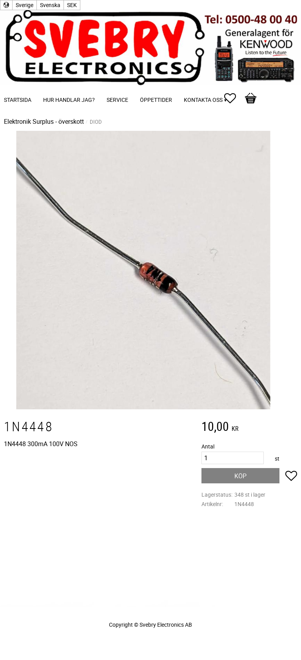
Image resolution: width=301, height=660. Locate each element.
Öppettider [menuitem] (156, 99)
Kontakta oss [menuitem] (203, 99)
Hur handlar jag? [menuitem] (69, 99)
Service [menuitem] (117, 99)
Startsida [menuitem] (17, 99)
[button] (234, 98)
